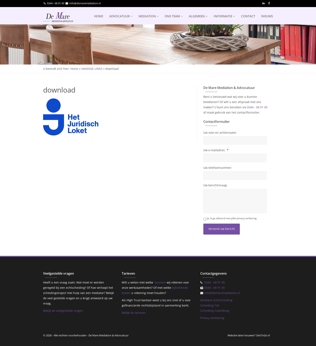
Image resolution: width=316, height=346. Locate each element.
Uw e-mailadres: (216, 150)
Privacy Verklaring (212, 318)
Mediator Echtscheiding (216, 300)
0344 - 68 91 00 (55, 3)
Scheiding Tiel (209, 305)
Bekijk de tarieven (134, 313)
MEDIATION (149, 16)
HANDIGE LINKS (91, 69)
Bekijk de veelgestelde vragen (63, 311)
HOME (98, 16)
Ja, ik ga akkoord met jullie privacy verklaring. (232, 218)
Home (74, 69)
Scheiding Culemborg (214, 311)
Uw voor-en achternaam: (220, 132)
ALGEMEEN (198, 16)
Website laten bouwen (241, 335)
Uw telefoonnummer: (217, 168)
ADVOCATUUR (121, 16)
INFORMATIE (224, 16)
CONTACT (248, 16)
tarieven (160, 282)
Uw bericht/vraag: (215, 185)
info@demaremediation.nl (85, 3)
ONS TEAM (174, 16)
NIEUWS (267, 16)
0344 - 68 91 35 (214, 288)
